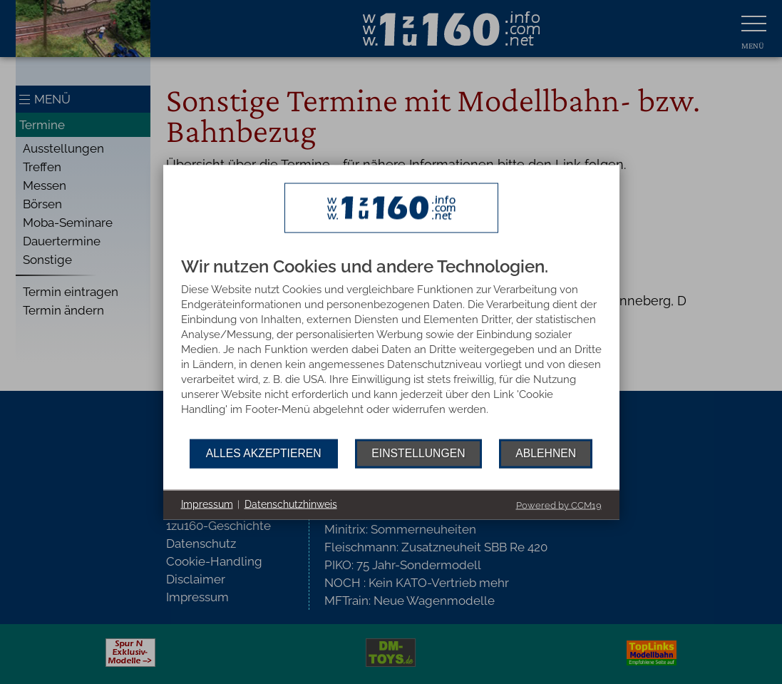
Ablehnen (545, 453)
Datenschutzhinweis (291, 504)
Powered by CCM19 (559, 504)
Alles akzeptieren (263, 453)
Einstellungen (418, 453)
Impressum (207, 504)
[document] (391, 347)
